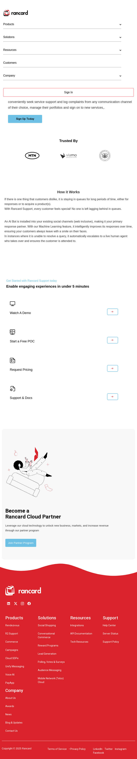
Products (8, 24)
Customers (9, 62)
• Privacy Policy (77, 749)
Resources (9, 49)
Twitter (108, 749)
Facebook (98, 752)
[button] (25, 119)
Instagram (120, 749)
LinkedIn (97, 749)
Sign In (68, 92)
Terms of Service (57, 749)
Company (9, 75)
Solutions (8, 37)
